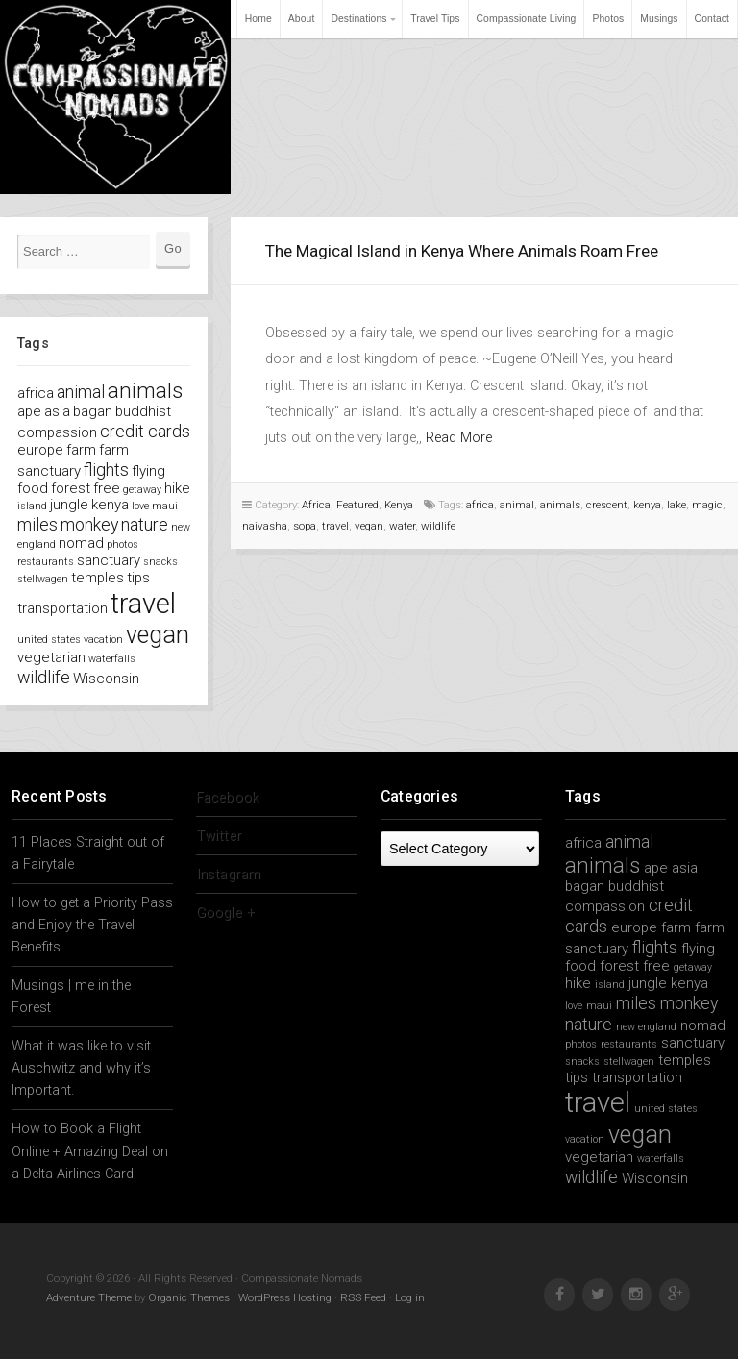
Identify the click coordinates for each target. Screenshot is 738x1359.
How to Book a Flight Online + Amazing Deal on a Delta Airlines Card (90, 1151)
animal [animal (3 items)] (81, 392)
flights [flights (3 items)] (106, 469)
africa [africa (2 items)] (35, 393)
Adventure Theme (89, 1297)
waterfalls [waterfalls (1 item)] (111, 659)
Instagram (228, 874)
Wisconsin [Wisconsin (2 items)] (106, 678)
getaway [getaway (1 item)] (142, 489)
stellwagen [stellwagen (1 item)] (42, 579)
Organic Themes (189, 1297)
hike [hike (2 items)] (177, 488)
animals (560, 504)
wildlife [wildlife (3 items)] (43, 677)
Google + (225, 912)
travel (335, 525)
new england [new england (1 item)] (646, 1027)
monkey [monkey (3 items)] (89, 524)
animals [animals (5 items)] (145, 390)
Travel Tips (434, 18)
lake (676, 504)
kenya (647, 504)
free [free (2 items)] (106, 488)
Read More (459, 438)
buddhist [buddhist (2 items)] (143, 411)
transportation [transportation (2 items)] (62, 608)
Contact (712, 18)
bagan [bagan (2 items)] (92, 411)
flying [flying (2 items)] (148, 471)
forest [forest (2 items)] (70, 488)
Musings (658, 18)
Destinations (358, 18)
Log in (410, 1297)
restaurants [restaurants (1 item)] (45, 562)
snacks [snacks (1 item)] (160, 562)
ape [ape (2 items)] (29, 411)
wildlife (438, 525)
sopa (304, 525)
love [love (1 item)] (140, 506)
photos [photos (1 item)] (122, 544)
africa (480, 504)
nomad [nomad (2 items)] (81, 543)
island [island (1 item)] (32, 506)
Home (258, 18)
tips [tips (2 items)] (138, 577)
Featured (357, 504)
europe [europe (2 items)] (40, 449)
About (301, 18)
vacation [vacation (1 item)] (103, 639)
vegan (369, 525)
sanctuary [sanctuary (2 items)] (108, 560)
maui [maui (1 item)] (165, 506)
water (402, 525)
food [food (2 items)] (32, 488)
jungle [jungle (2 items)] (69, 504)
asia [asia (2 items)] (57, 411)
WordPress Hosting (285, 1297)
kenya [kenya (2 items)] (110, 504)
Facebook (227, 797)
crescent (606, 504)
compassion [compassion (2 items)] (57, 432)
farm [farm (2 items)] (81, 449)
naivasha (264, 525)
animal (517, 504)
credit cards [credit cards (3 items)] (145, 431)
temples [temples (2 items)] (97, 577)
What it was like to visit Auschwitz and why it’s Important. (81, 1068)
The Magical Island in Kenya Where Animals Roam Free (461, 250)
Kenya (398, 504)
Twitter (218, 836)
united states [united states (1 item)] (49, 639)
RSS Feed (363, 1297)
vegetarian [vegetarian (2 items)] (51, 657)
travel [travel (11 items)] (143, 603)
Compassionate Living (527, 18)
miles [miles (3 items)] (37, 524)
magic (707, 504)
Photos (608, 18)
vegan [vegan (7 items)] (157, 635)
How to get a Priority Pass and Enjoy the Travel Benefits (92, 925)
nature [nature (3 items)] (144, 524)
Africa (316, 504)
